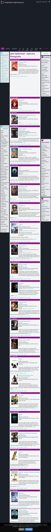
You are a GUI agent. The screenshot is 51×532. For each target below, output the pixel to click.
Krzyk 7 (2, 165)
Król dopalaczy (5, 68)
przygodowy (25, 135)
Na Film (23, 49)
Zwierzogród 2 (4, 229)
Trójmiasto (45, 53)
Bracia (20, 359)
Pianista (43, 179)
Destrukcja (22, 205)
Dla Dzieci (31, 49)
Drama (43, 152)
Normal (43, 192)
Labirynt (21, 283)
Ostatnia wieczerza (46, 91)
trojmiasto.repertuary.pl (14, 2)
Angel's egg (44, 75)
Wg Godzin (26, 49)
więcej (19, 74)
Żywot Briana (4, 231)
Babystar (44, 168)
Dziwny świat (22, 62)
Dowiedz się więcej (34, 526)
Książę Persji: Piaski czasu (26, 375)
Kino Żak (43, 210)
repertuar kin (13, 76)
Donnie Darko (22, 510)
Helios (43, 218)
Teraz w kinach (5, 127)
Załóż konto (44, 1)
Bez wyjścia (3, 139)
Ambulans (21, 100)
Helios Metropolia (45, 208)
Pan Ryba (44, 93)
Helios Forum (44, 206)
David (43, 65)
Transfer (21, 395)
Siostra (2, 208)
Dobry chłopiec (4, 151)
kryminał (35, 135)
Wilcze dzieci (3, 224)
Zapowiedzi (14, 48)
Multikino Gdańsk (45, 211)
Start (3, 48)
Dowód (21, 452)
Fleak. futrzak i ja (45, 80)
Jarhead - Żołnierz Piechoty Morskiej (29, 472)
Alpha (43, 74)
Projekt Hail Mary (45, 95)
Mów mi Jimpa (45, 62)
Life (20, 167)
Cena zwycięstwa (45, 60)
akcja (23, 252)
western (24, 136)
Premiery (8, 48)
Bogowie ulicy (23, 302)
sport (30, 252)
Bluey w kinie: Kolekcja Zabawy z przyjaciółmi (4, 80)
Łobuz (43, 163)
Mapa (40, 48)
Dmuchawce (44, 146)
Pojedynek (3, 196)
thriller (26, 174)
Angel (2, 132)
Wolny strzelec (23, 264)
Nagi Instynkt (4, 174)
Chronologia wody (46, 170)
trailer (25, 76)
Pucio (43, 181)
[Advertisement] (25, 38)
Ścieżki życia (3, 206)
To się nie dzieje (4, 214)
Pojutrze (21, 493)
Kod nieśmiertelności (25, 321)
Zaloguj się (38, 1)
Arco (43, 166)
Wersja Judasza (45, 70)
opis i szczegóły (20, 76)
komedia (30, 135)
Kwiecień (43, 171)
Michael (43, 187)
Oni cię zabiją (44, 67)
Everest (21, 224)
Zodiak (20, 414)
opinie (37, 124)
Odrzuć (21, 529)
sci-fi (23, 174)
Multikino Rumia (45, 220)
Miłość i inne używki (24, 340)
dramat (20, 136)
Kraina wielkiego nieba (25, 149)
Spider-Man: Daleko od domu (27, 115)
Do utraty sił (22, 245)
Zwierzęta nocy (23, 186)
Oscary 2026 (36, 49)
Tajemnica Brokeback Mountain (28, 433)
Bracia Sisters (22, 128)
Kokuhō (2, 161)
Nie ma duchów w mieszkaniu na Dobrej (5, 184)
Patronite (46, 48)
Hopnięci (4, 60)
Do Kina (20, 49)
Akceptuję (28, 529)
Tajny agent (44, 69)
